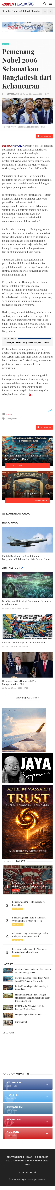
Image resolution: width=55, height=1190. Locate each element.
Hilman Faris (12, 94)
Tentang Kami (15, 1157)
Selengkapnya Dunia (27, 697)
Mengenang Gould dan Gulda (28, 1014)
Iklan (29, 1157)
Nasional (17, 909)
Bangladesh (12, 418)
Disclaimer (41, 1157)
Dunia (6, 44)
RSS (27, 1164)
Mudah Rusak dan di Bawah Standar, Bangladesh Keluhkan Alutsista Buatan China (26, 557)
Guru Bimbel (21, 1022)
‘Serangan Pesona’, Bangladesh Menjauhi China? (27, 342)
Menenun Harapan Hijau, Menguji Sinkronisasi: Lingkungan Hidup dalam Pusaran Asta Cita (32, 997)
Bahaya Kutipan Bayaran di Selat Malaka (23, 642)
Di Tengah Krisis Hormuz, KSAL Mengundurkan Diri (19, 682)
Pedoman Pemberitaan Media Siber (27, 1160)
